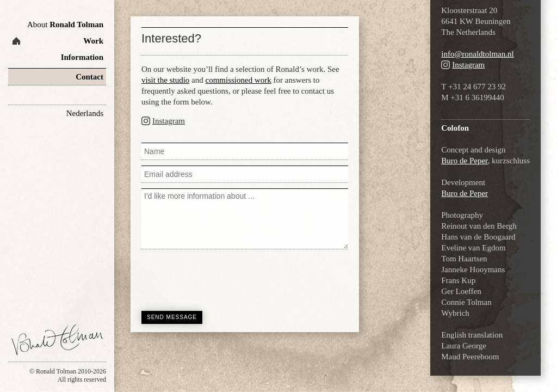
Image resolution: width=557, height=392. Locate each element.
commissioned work (238, 80)
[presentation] (224, 279)
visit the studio (165, 80)
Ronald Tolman (65, 24)
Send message (172, 317)
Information (82, 57)
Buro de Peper (464, 160)
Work (93, 40)
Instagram (168, 121)
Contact (89, 76)
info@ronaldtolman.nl (477, 54)
